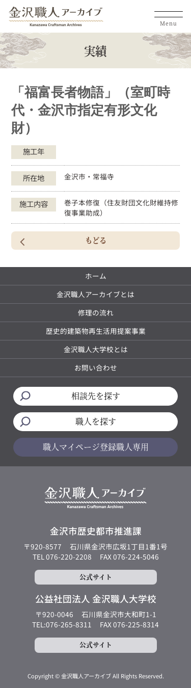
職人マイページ (96, 447)
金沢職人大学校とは (96, 349)
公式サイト (95, 576)
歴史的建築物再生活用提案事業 (96, 331)
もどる (95, 239)
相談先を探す (95, 396)
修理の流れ (96, 312)
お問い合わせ (95, 367)
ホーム (95, 276)
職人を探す (95, 421)
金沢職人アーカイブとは (95, 294)
